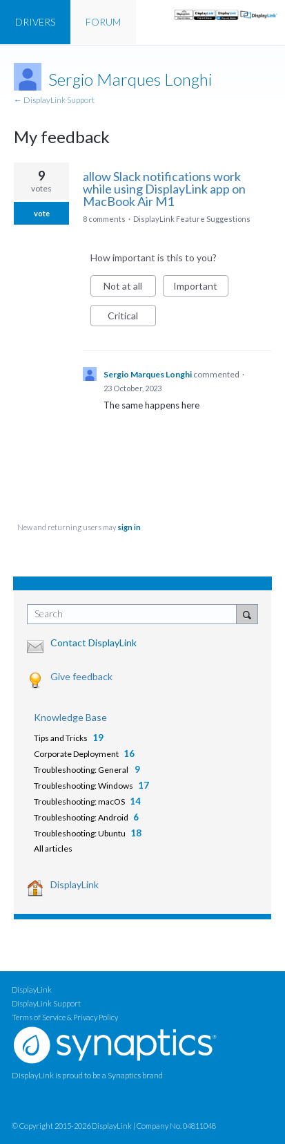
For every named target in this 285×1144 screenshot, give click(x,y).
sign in (129, 527)
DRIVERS (35, 22)
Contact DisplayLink (93, 642)
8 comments (104, 218)
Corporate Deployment (76, 754)
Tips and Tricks (61, 738)
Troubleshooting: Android (81, 817)
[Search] (247, 613)
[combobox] (135, 614)
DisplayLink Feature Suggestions (191, 218)
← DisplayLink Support (54, 100)
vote (42, 213)
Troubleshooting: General (82, 770)
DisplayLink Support (46, 1003)
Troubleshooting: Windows (83, 785)
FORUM (103, 22)
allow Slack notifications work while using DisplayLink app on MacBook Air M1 (164, 189)
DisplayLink (74, 884)
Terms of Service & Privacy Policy (65, 1017)
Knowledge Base (70, 717)
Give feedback (81, 676)
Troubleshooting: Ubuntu (80, 833)
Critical (132, 318)
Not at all (130, 288)
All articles (53, 848)
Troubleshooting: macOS (79, 801)
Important (200, 288)
